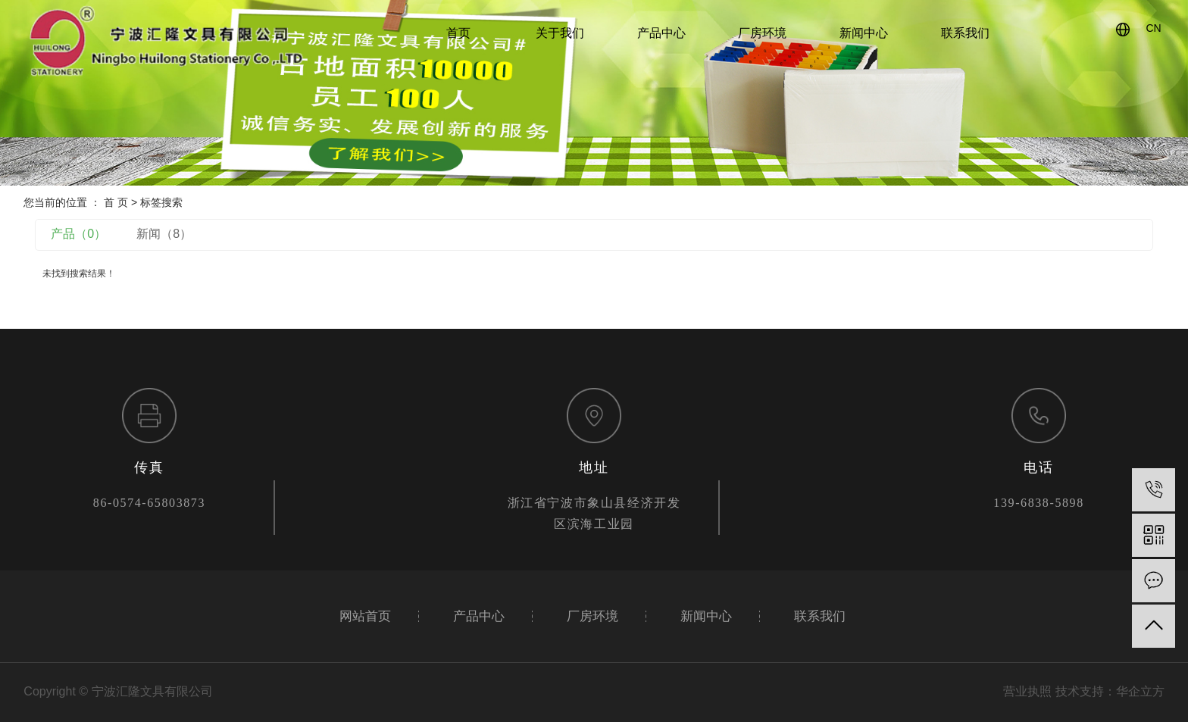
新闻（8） (164, 233)
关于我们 (560, 33)
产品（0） (78, 233)
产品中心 (661, 33)
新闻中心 (863, 33)
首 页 (116, 202)
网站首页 (365, 616)
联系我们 (965, 33)
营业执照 (1027, 691)
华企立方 (1140, 691)
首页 (458, 33)
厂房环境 (762, 33)
